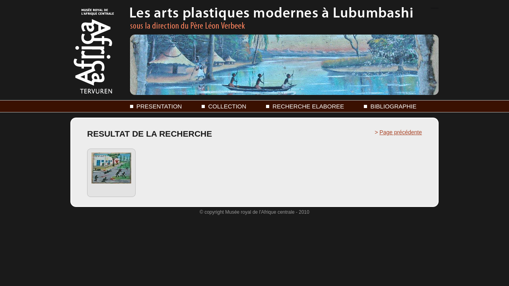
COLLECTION (227, 106)
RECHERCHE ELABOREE (308, 106)
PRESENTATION (159, 106)
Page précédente (400, 132)
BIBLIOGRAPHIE (393, 106)
